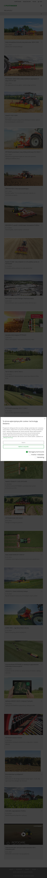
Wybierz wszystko (23, 446)
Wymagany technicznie (36, 452)
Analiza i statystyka (37, 455)
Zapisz (23, 442)
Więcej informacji (8, 437)
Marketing (40, 457)
